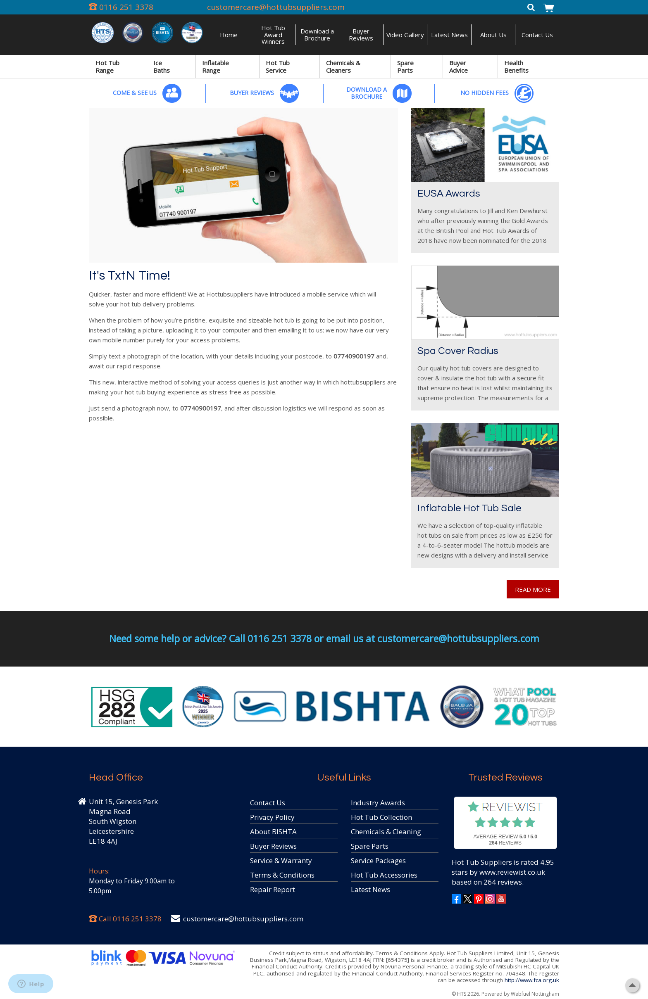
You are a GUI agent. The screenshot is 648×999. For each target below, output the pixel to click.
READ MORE (533, 589)
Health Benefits (516, 66)
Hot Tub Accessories (384, 875)
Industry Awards (378, 802)
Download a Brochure (317, 34)
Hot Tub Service (278, 66)
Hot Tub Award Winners (273, 34)
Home (229, 35)
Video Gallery (405, 35)
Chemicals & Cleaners (343, 66)
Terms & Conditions (282, 875)
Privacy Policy (272, 817)
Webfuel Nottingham (535, 993)
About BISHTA (273, 831)
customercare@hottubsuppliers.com (276, 7)
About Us (493, 35)
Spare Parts (405, 66)
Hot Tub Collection (381, 817)
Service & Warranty (281, 860)
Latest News (449, 35)
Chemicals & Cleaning (386, 831)
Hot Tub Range (107, 66)
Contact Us (537, 35)
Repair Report (272, 889)
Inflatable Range (215, 66)
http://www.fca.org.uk (532, 980)
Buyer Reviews (361, 34)
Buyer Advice (458, 66)
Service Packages (378, 860)
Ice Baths (161, 66)
